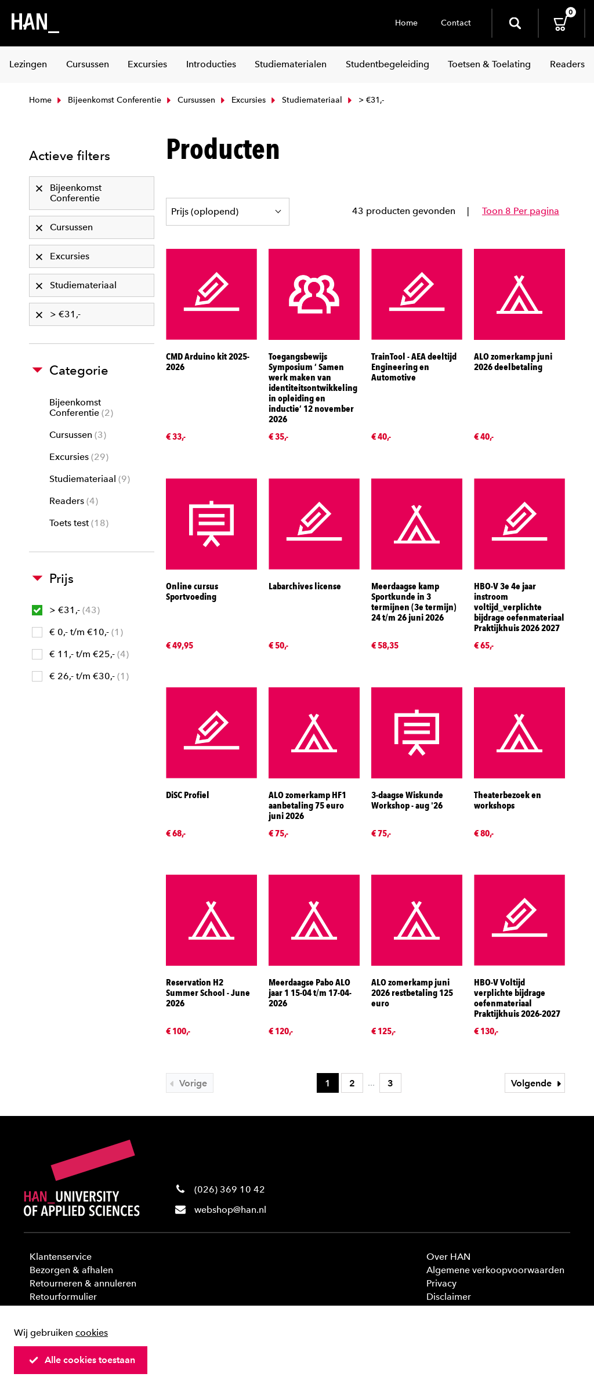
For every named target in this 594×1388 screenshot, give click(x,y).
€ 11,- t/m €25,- (80, 653)
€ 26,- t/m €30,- (80, 676)
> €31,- (66, 609)
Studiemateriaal (305, 100)
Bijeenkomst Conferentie (108, 100)
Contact (456, 23)
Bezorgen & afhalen (71, 1269)
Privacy (441, 1283)
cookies (91, 1332)
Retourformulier (63, 1296)
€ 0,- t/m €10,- (77, 631)
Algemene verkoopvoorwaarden (495, 1269)
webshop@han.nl (230, 1209)
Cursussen (189, 100)
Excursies (242, 100)
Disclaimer (448, 1296)
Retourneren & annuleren (83, 1283)
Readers (73, 500)
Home (406, 23)
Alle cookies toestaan (81, 1359)
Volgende (537, 1083)
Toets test (78, 522)
